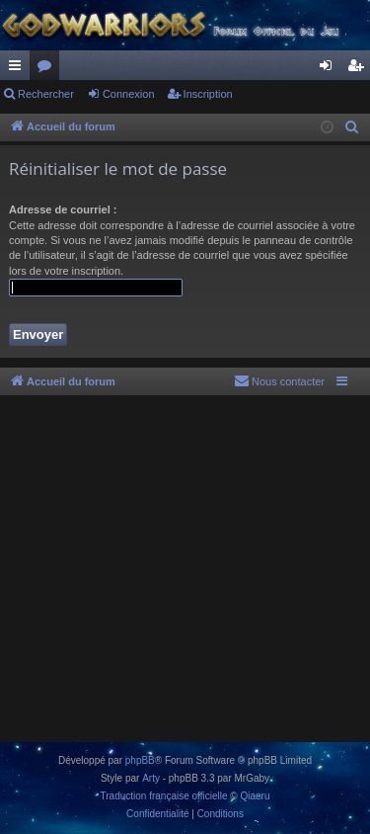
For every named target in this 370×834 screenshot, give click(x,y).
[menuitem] (352, 127)
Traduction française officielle (164, 796)
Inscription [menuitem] (359, 69)
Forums (48, 69)
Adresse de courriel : (62, 209)
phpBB (140, 760)
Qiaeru (254, 796)
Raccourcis (19, 69)
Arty (151, 778)
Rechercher (46, 94)
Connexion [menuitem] (330, 69)
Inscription (208, 94)
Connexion (129, 94)
